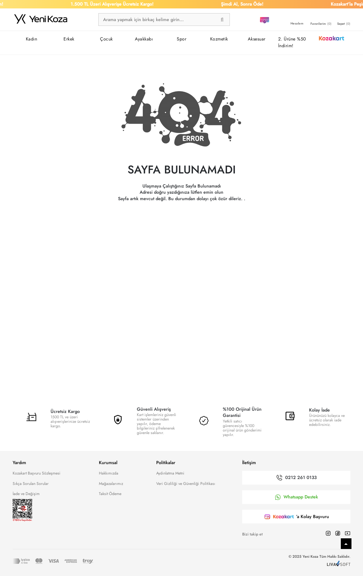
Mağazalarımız (111, 483)
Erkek (68, 39)
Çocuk (106, 39)
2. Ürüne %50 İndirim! (292, 42)
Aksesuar (257, 39)
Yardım (19, 462)
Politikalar (165, 462)
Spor (181, 39)
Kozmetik (219, 39)
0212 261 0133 (301, 478)
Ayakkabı (144, 39)
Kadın (31, 39)
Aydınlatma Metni (170, 473)
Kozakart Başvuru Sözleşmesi (36, 473)
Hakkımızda (108, 473)
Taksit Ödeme (110, 493)
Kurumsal (108, 462)
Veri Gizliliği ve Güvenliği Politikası (185, 483)
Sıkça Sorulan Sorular (31, 483)
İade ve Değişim (26, 493)
